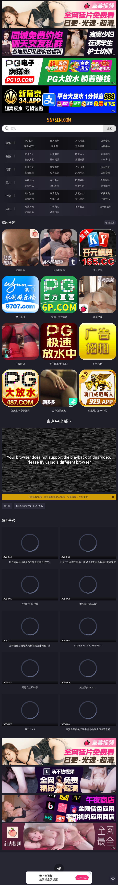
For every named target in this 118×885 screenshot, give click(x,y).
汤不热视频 (105, 206)
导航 (8, 209)
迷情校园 (29, 198)
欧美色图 (79, 180)
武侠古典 (105, 193)
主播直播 (79, 159)
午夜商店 (54, 206)
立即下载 (82, 877)
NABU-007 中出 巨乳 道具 (29, 506)
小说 (8, 196)
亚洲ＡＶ (29, 153)
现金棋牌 (79, 146)
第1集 (7, 506)
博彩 (8, 143)
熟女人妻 (29, 159)
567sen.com (59, 120)
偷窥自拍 (29, 180)
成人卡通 (79, 167)
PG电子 (29, 140)
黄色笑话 (79, 198)
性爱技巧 (105, 198)
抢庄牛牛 (105, 146)
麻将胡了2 (29, 146)
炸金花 (54, 146)
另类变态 (105, 172)
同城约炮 (29, 206)
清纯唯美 (54, 185)
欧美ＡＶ (79, 153)
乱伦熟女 (79, 172)
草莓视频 (79, 206)
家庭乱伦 (54, 193)
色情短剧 (54, 212)
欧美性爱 (105, 167)
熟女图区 (79, 185)
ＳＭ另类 (105, 159)
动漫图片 (105, 180)
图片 (8, 182)
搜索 (109, 128)
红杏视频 (29, 212)
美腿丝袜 (29, 185)
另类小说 (54, 198)
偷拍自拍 (54, 167)
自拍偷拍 (54, 153)
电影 (8, 169)
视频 (8, 156)
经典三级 (54, 172)
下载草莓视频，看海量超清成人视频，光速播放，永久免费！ (71, 497)
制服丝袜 (29, 172)
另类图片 (105, 185)
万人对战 (79, 140)
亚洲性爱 (29, 167)
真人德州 (54, 140)
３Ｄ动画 (105, 153)
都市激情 (29, 193)
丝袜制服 (54, 159)
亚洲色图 (54, 180)
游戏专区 (105, 140)
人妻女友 (79, 193)
